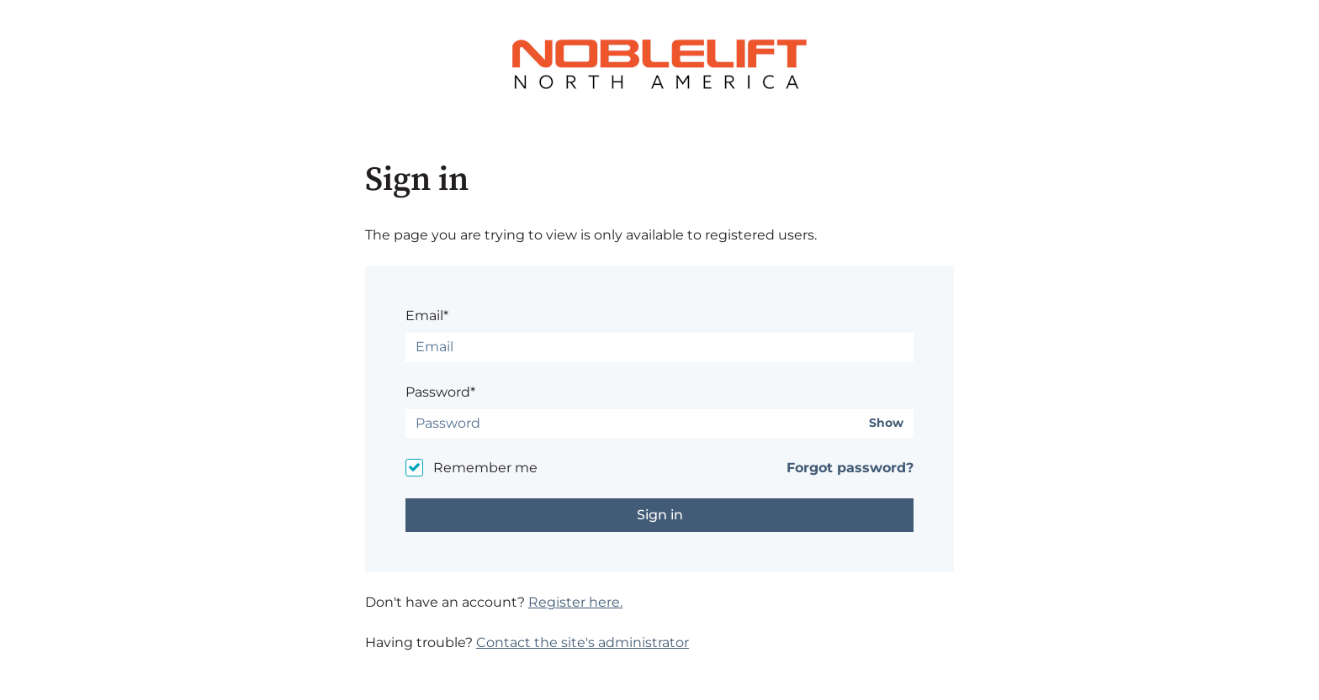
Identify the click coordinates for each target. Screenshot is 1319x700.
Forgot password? (850, 468)
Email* (426, 316)
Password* (440, 392)
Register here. (575, 602)
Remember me (485, 468)
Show (886, 423)
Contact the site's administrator (582, 642)
